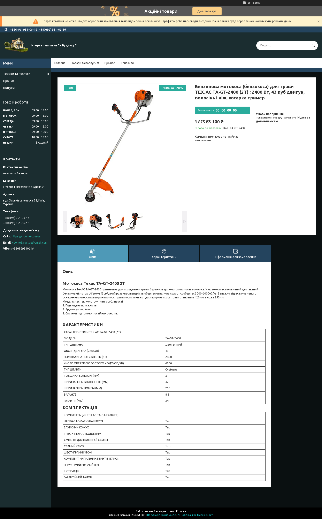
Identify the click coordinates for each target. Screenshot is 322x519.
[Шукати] (313, 45)
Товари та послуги (83, 63)
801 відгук (254, 2)
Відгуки (9, 88)
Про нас (110, 63)
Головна (59, 63)
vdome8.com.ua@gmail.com (29, 242)
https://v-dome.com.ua (26, 236)
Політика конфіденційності (197, 515)
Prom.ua (181, 511)
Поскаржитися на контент (163, 515)
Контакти (127, 63)
